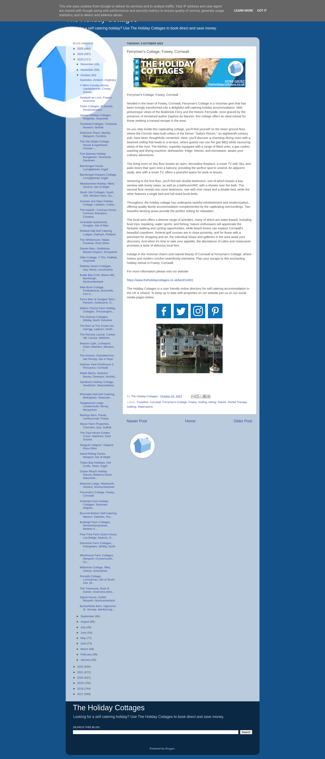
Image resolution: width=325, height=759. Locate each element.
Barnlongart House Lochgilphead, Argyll (94, 167)
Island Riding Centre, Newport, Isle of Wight (95, 455)
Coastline (142, 402)
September (88, 616)
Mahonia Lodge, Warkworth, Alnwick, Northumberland (97, 485)
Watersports (145, 406)
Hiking (212, 402)
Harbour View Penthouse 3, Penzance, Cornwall (97, 366)
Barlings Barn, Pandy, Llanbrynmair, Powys (94, 417)
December (87, 64)
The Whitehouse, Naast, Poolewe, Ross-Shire (95, 241)
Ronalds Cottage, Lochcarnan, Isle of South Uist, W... (97, 579)
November (87, 69)
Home (190, 421)
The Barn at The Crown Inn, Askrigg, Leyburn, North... (97, 327)
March (85, 649)
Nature (222, 402)
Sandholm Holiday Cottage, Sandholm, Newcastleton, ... (97, 385)
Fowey (192, 402)
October (86, 75)
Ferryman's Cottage (174, 402)
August (85, 621)
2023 (80, 59)
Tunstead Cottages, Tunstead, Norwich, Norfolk (98, 125)
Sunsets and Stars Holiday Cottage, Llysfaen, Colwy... (98, 203)
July (83, 627)
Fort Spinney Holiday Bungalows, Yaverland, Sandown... (95, 157)
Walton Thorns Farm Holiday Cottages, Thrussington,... (97, 310)
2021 (80, 672)
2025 (80, 48)
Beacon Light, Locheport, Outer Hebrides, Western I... (97, 347)
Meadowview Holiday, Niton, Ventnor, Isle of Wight (97, 185)
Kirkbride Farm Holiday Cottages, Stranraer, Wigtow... (94, 504)
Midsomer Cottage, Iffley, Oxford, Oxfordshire (95, 569)
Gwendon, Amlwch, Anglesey (98, 79)
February (87, 654)
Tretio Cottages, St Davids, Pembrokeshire (96, 108)
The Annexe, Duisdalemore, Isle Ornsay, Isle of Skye (97, 357)
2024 (80, 54)
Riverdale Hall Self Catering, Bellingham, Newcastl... (97, 396)
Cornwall (155, 402)
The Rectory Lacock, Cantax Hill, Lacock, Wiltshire (97, 336)
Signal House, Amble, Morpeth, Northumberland (97, 599)
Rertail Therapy (237, 402)
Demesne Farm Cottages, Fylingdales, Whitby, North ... (97, 546)
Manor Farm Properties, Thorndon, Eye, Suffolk (95, 425)
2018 (80, 688)
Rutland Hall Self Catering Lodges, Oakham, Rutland (97, 232)
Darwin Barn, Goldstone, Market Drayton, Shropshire (98, 250)
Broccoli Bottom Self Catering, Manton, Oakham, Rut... (98, 515)
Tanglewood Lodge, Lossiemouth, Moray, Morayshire (94, 406)
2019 (80, 683)
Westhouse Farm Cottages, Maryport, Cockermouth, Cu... (97, 558)
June (84, 632)
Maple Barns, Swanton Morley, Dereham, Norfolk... (98, 375)
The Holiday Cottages (109, 707)
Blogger (170, 748)
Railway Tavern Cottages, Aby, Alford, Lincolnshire (96, 268)
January (86, 659)
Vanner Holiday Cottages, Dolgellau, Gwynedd (96, 117)
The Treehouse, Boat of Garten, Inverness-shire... (97, 590)
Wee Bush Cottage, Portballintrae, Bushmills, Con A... (97, 290)
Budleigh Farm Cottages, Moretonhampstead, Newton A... (95, 525)
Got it (262, 10)
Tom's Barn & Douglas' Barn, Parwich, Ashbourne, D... (97, 301)
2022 (80, 666)
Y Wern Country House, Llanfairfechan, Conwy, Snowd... (95, 89)
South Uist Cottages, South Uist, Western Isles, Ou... (97, 194)
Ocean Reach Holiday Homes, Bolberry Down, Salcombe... (96, 475)
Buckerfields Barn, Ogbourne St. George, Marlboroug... (98, 608)
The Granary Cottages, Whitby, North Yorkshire (96, 318)
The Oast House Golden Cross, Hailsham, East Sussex (95, 436)
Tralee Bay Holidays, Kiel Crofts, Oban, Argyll (95, 464)
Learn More (243, 10)
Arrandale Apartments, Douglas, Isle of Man (94, 224)
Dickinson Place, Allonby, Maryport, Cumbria (95, 134)
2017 (80, 694)
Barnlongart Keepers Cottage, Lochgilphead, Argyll (98, 176)
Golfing (202, 402)
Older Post (243, 421)
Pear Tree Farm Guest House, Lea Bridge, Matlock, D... (98, 536)
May (84, 638)
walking (131, 406)
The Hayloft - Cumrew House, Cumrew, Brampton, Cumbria (98, 213)
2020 (80, 677)
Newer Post (137, 421)
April (84, 643)
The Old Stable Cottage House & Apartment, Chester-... (94, 145)
